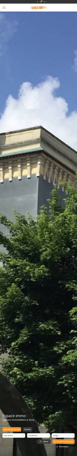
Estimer (27, 432)
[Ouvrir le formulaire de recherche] (44, 444)
